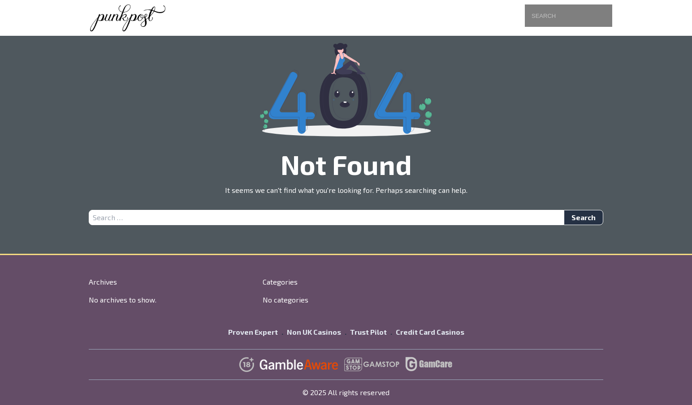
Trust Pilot (368, 332)
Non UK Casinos (314, 332)
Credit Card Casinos (430, 332)
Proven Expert (253, 332)
